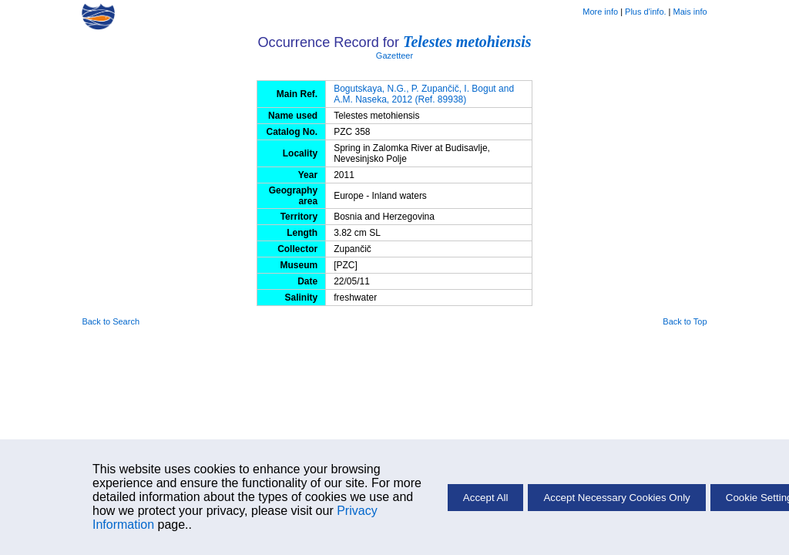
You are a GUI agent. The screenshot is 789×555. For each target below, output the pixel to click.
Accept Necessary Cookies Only (616, 497)
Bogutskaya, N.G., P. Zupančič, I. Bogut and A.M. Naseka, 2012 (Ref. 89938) (424, 94)
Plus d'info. (645, 11)
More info (600, 11)
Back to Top (685, 321)
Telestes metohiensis (467, 41)
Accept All (486, 497)
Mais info (690, 11)
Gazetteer (394, 55)
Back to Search (110, 321)
